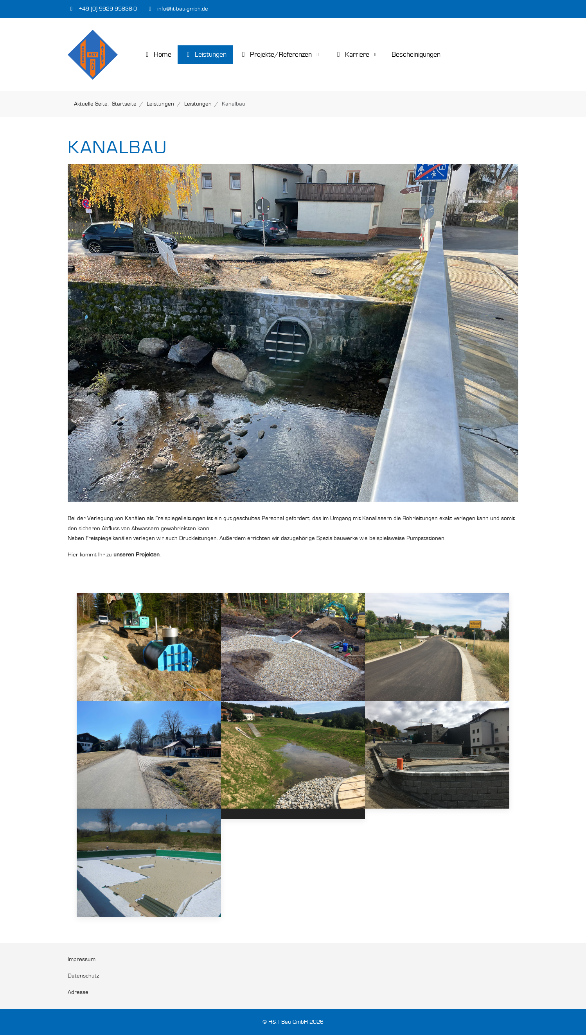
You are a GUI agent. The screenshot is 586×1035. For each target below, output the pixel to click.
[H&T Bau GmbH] (93, 55)
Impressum (81, 959)
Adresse (78, 992)
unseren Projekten (136, 554)
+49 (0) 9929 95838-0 (108, 8)
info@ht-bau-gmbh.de (182, 8)
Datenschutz (83, 975)
